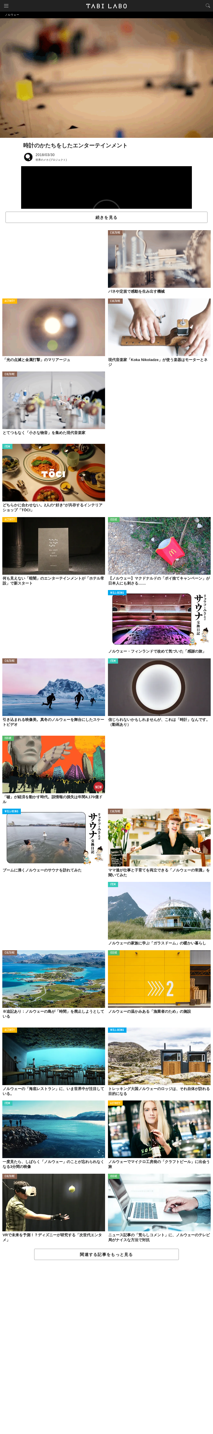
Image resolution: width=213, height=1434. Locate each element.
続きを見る (106, 217)
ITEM (7, 446)
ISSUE (113, 519)
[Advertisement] (106, 1347)
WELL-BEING (117, 593)
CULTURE (115, 233)
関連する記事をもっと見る (106, 1254)
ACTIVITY (10, 301)
